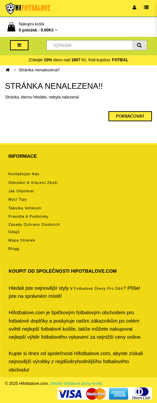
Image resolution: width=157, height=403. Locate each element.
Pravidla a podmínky (28, 216)
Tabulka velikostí (25, 208)
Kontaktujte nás (24, 174)
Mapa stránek (21, 240)
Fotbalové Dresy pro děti (98, 288)
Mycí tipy (17, 199)
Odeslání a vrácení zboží (33, 183)
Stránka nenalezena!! (39, 69)
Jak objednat (21, 191)
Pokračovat (130, 116)
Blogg (13, 249)
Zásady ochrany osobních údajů (34, 228)
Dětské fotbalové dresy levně (76, 383)
